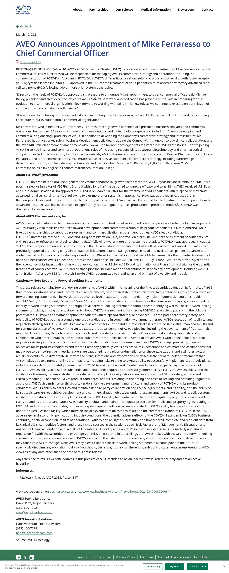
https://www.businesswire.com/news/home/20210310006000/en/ (123, 491)
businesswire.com (62, 491)
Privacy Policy (125, 557)
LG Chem (146, 557)
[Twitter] (25, 557)
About (77, 9)
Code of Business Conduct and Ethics (184, 557)
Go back (24, 26)
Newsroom (186, 9)
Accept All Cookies (197, 566)
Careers (81, 557)
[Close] (224, 566)
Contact (207, 9)
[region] (114, 567)
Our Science (124, 9)
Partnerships (98, 9)
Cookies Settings (153, 566)
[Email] (18, 557)
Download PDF (30, 62)
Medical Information (155, 9)
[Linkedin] (31, 557)
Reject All (174, 566)
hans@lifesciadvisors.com (34, 533)
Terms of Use (101, 557)
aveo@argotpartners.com (34, 512)
